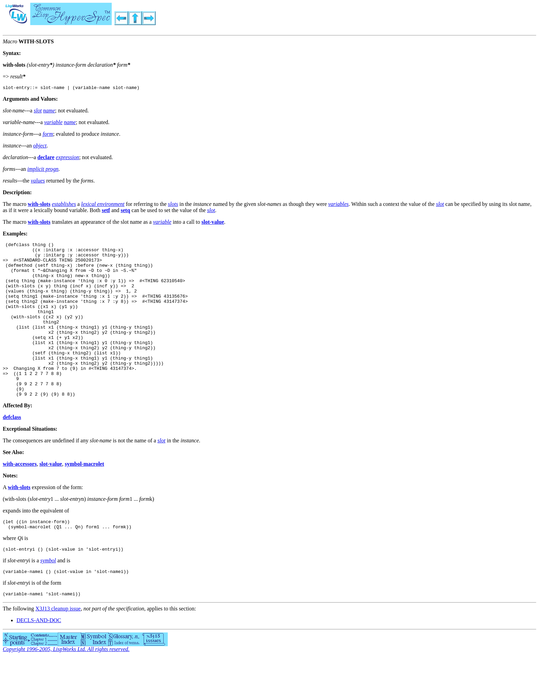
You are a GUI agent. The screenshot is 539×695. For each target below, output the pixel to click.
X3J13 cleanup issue (58, 646)
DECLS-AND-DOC (38, 657)
